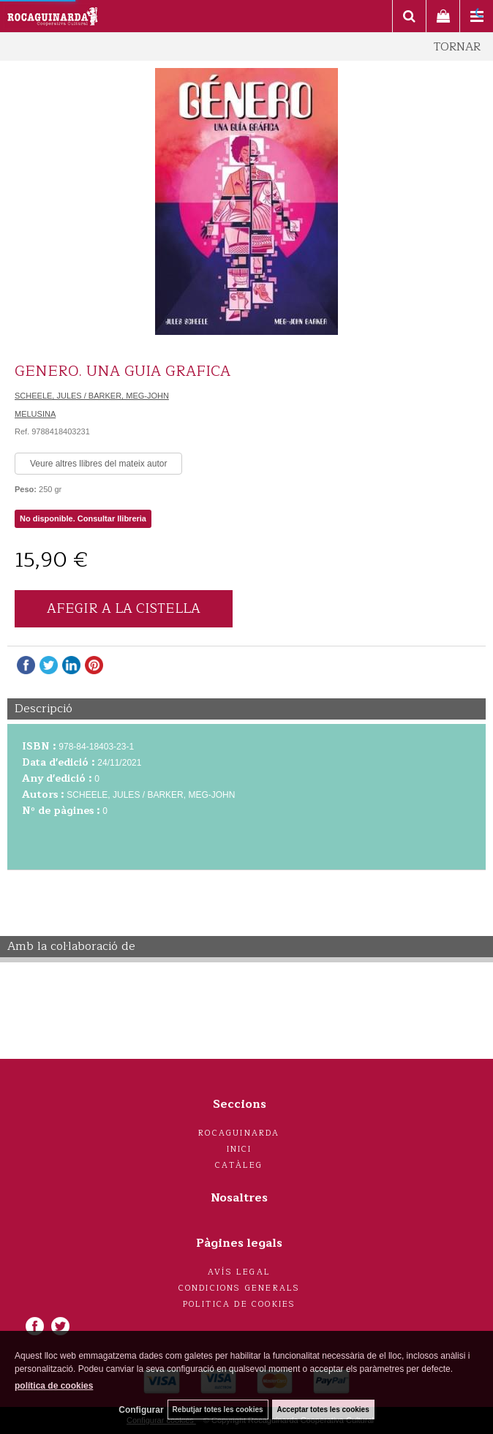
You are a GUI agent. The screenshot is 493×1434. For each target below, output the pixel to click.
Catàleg (239, 1165)
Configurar (140, 1410)
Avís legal (239, 1272)
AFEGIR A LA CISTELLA (123, 608)
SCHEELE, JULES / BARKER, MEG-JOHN (92, 395)
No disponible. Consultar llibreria (83, 518)
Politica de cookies (239, 1304)
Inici (239, 1149)
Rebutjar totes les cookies (218, 1409)
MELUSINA (35, 414)
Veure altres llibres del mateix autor (98, 463)
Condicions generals (239, 1288)
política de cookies (54, 1386)
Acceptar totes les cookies (323, 1409)
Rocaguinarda (238, 1133)
